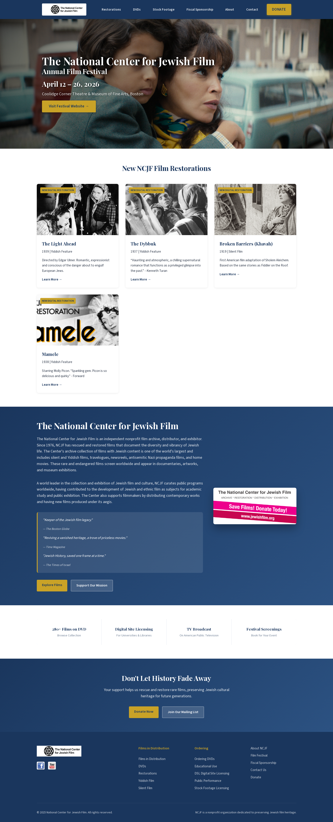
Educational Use (206, 766)
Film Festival (259, 755)
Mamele (50, 354)
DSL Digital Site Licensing (212, 773)
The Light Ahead (59, 244)
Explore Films (52, 585)
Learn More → (52, 279)
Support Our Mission (91, 585)
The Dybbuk (143, 244)
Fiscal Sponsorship (200, 9)
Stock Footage (163, 9)
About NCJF (259, 748)
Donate (279, 9)
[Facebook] (41, 765)
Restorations (111, 9)
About (229, 9)
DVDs (137, 9)
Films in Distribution (152, 759)
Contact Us (258, 770)
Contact (252, 9)
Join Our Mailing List (183, 712)
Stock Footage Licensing (212, 788)
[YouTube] (52, 765)
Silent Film (145, 788)
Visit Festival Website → (69, 106)
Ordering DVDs (205, 759)
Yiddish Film (146, 780)
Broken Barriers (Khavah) (246, 244)
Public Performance (208, 780)
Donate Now (143, 711)
